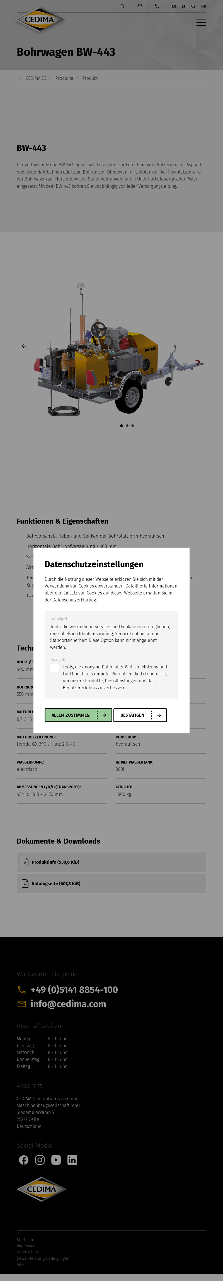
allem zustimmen (71, 715)
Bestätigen (132, 715)
